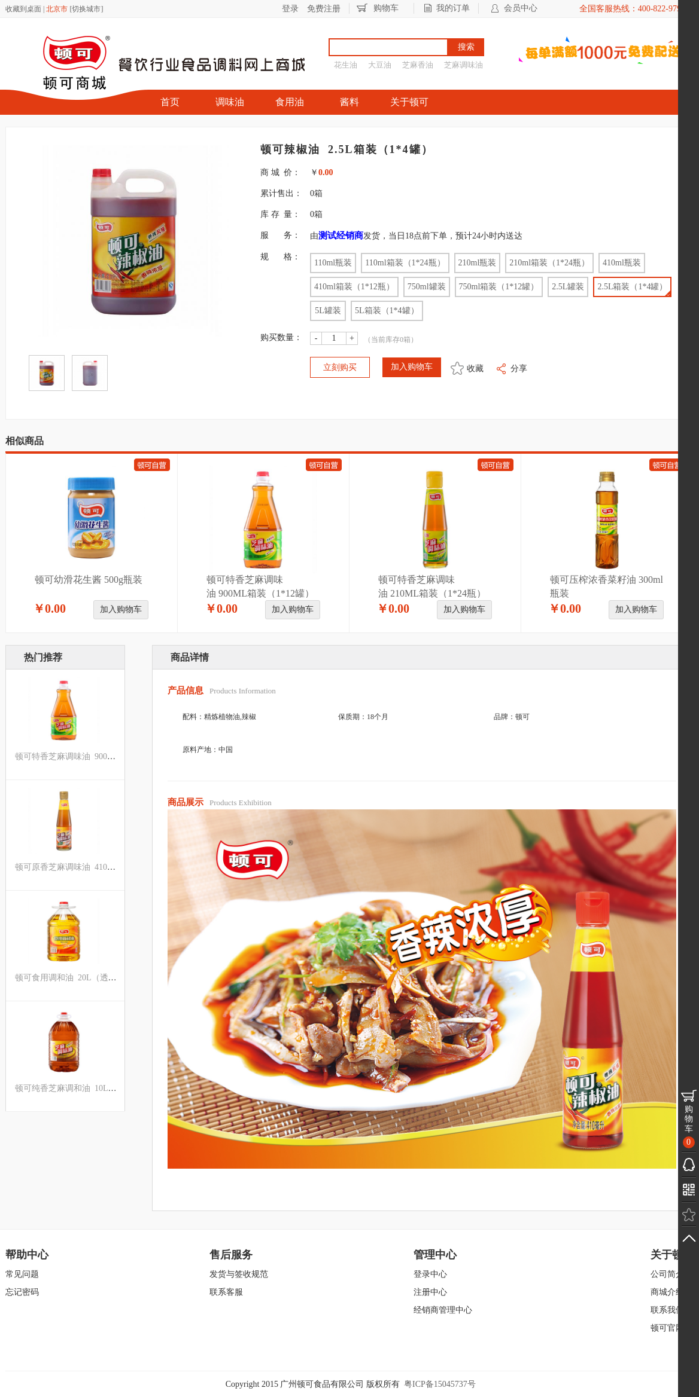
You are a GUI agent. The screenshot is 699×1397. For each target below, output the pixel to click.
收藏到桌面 (23, 9)
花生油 (345, 64)
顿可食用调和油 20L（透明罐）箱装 (82, 977)
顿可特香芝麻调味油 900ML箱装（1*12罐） (96, 756)
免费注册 (324, 8)
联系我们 (667, 1310)
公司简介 (667, 1274)
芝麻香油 (417, 64)
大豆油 (379, 64)
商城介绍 (667, 1292)
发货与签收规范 (238, 1274)
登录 (290, 8)
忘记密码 (22, 1292)
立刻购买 (340, 367)
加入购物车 (121, 609)
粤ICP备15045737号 (440, 1384)
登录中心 (430, 1274)
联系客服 (226, 1292)
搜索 (466, 46)
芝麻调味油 (463, 64)
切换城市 (86, 9)
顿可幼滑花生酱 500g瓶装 (88, 579)
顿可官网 (667, 1327)
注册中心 (430, 1292)
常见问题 (22, 1274)
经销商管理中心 (443, 1310)
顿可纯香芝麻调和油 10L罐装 (70, 1088)
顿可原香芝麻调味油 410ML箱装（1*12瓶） (96, 867)
